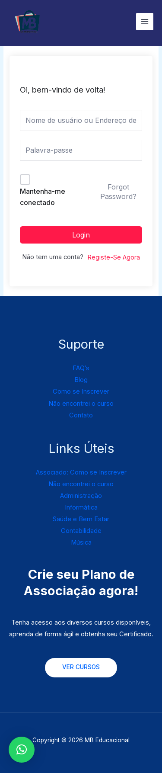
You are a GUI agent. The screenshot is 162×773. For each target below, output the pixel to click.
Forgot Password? (118, 192)
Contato (81, 415)
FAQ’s (81, 368)
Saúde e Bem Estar (81, 519)
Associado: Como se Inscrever (81, 472)
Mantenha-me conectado (42, 197)
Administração (81, 496)
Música (81, 542)
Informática (81, 507)
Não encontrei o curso (81, 403)
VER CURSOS (81, 667)
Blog (81, 380)
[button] (22, 750)
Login (81, 235)
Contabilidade (81, 531)
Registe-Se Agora (113, 257)
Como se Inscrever (81, 391)
